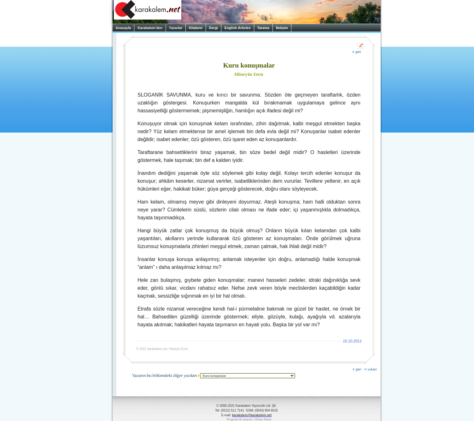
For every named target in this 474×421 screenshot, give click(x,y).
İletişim (282, 28)
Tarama (263, 28)
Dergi (213, 28)
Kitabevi (195, 28)
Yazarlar (175, 28)
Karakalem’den (150, 28)
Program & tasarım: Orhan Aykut (249, 419)
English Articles (238, 28)
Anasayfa (123, 28)
